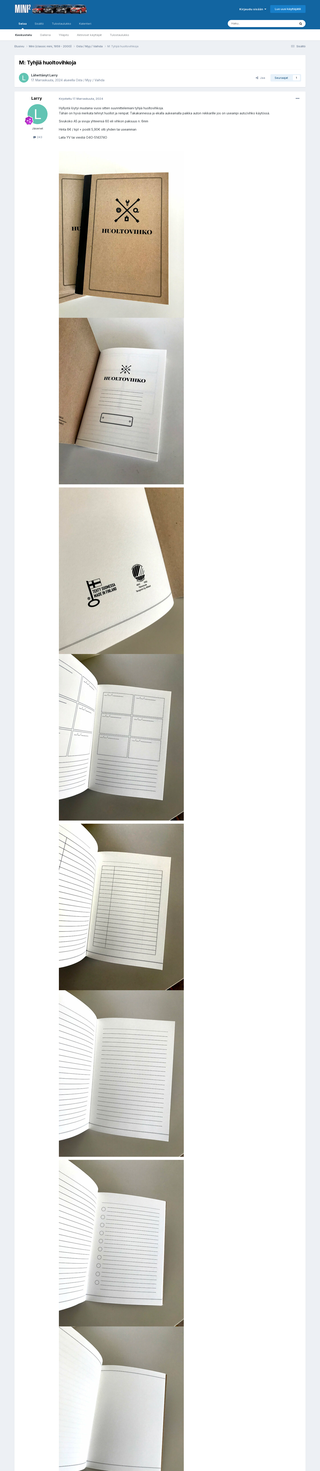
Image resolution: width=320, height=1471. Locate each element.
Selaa (22, 25)
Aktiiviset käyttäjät (89, 35)
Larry (53, 75)
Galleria (45, 35)
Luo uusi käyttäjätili (288, 9)
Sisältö (39, 23)
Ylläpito (64, 35)
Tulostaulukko (119, 35)
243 (37, 137)
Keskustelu (23, 35)
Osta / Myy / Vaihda (90, 80)
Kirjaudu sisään (252, 9)
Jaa (260, 78)
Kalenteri (85, 23)
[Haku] (250, 23)
